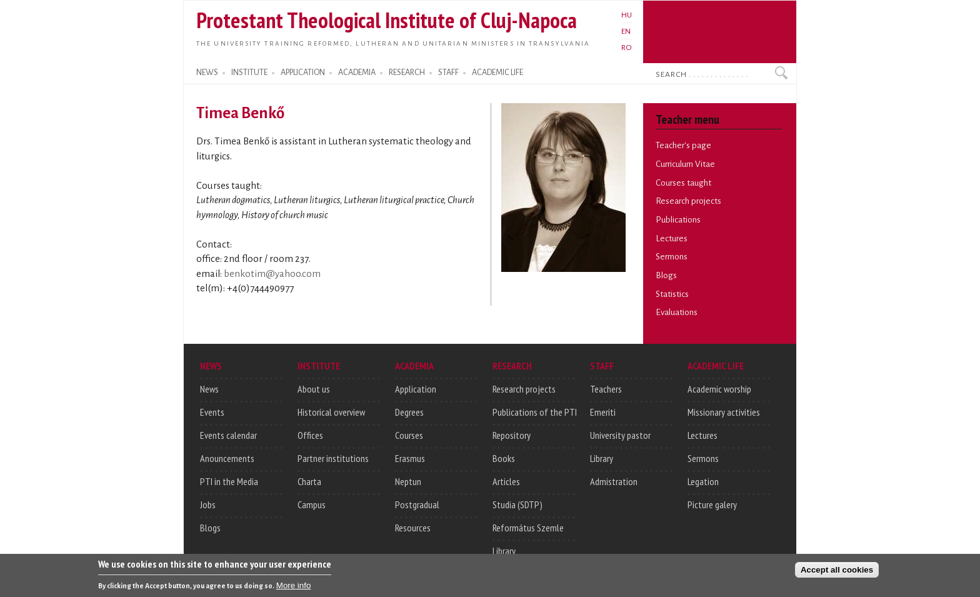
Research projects (688, 201)
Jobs (208, 504)
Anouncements (227, 458)
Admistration (614, 481)
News (209, 389)
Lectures (672, 238)
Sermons (672, 256)
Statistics (672, 294)
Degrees (409, 412)
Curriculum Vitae (685, 164)
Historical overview (331, 412)
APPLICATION (303, 72)
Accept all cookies (837, 573)
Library (504, 550)
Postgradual (417, 504)
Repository (511, 435)
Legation (703, 481)
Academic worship (719, 389)
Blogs (666, 275)
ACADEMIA (357, 72)
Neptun (408, 481)
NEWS (207, 72)
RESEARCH (407, 72)
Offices (310, 435)
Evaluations (677, 312)
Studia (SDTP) (517, 504)
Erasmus (410, 458)
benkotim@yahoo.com (272, 274)
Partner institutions (333, 458)
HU (626, 15)
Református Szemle (528, 527)
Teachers (606, 389)
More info (293, 588)
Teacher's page (683, 145)
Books (503, 458)
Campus (312, 504)
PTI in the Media (229, 481)
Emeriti (603, 412)
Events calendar (228, 435)
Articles (506, 481)
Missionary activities (724, 412)
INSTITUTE (249, 72)
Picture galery (712, 504)
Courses (409, 435)
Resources (413, 527)
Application (415, 389)
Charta (309, 481)
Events (212, 412)
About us (314, 389)
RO (626, 47)
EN (626, 31)
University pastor (620, 435)
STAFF (448, 72)
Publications (678, 219)
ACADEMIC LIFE (497, 72)
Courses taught (683, 183)
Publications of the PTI (534, 412)
